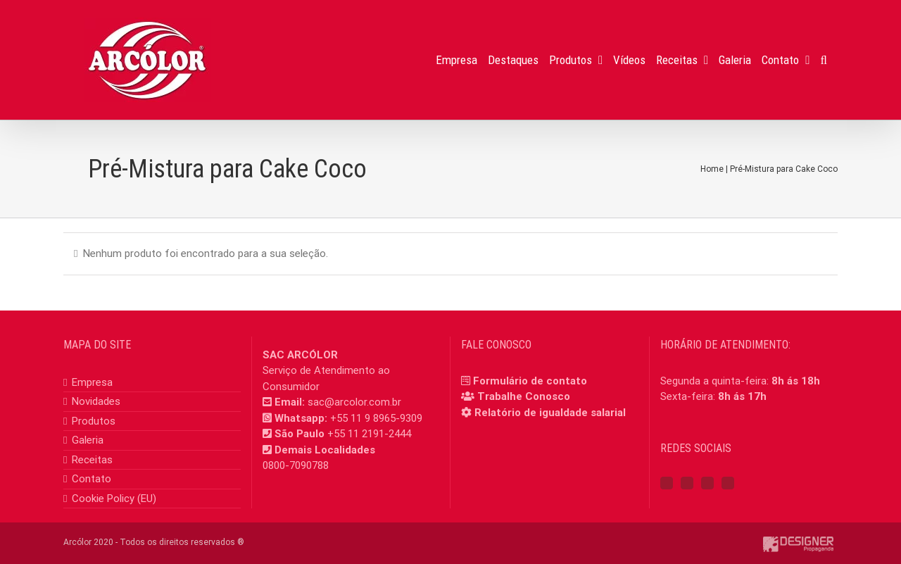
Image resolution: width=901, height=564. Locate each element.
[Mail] (728, 483)
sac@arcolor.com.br (354, 402)
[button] (824, 60)
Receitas (92, 459)
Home (712, 169)
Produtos (93, 421)
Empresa (92, 382)
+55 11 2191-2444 (369, 433)
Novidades (96, 401)
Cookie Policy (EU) (114, 498)
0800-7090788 (296, 465)
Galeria (87, 440)
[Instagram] (687, 483)
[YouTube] (707, 483)
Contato (91, 478)
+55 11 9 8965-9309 (376, 418)
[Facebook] (666, 483)
